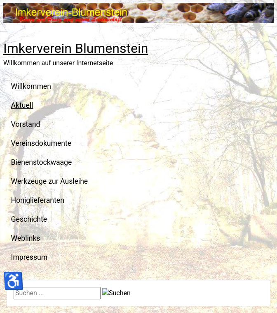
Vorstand (25, 124)
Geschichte (29, 219)
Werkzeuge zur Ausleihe (49, 181)
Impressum (29, 257)
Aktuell (22, 105)
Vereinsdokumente (41, 143)
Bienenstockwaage (41, 162)
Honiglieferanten (37, 200)
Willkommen (31, 86)
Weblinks (25, 238)
